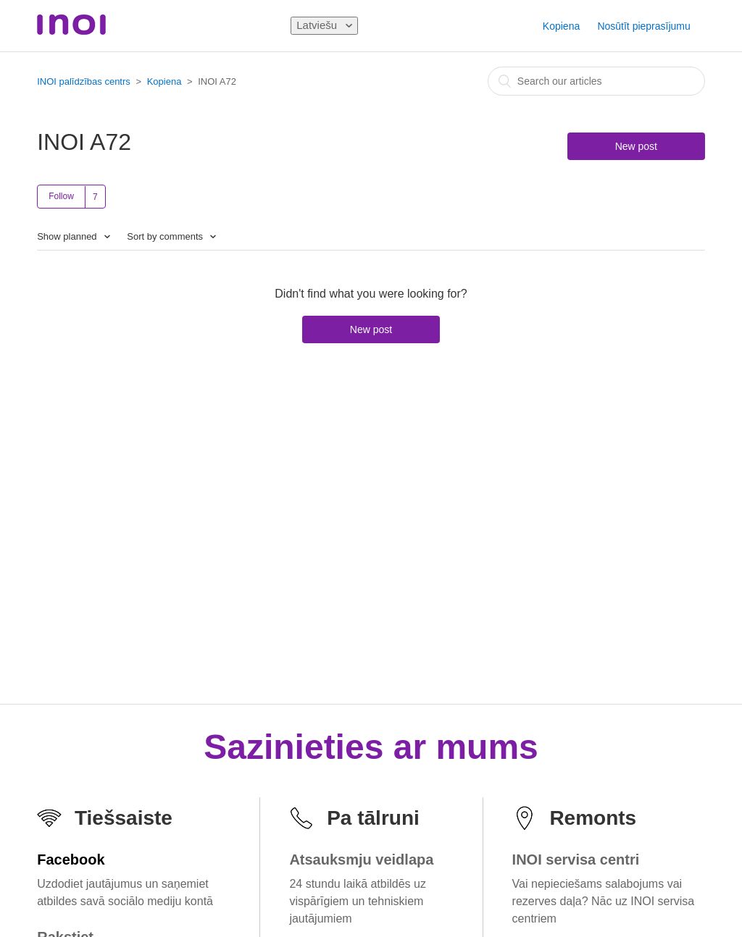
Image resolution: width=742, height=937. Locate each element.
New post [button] (636, 146)
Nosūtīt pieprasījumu (643, 26)
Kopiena (561, 26)
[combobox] (596, 81)
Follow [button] (61, 196)
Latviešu (318, 25)
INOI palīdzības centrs (83, 81)
